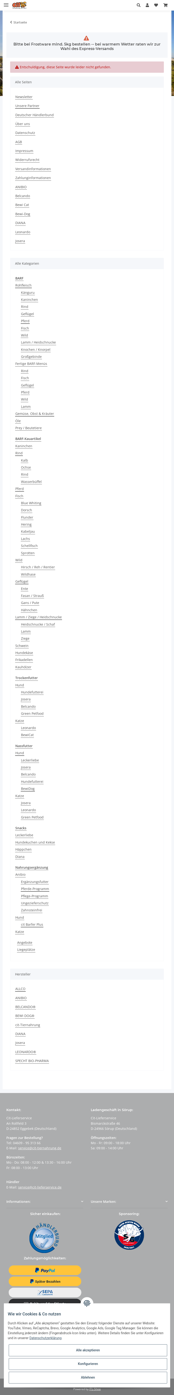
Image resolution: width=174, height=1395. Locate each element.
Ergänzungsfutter (35, 881)
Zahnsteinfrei (31, 910)
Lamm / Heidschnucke (38, 342)
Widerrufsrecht (27, 159)
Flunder (27, 517)
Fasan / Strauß (32, 595)
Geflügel (27, 314)
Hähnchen (29, 610)
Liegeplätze (26, 949)
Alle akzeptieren (88, 1350)
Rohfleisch (23, 285)
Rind (24, 306)
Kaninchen (29, 299)
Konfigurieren (88, 1364)
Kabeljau (28, 531)
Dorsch (26, 510)
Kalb (24, 460)
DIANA (20, 223)
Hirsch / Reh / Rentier (38, 567)
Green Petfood (32, 713)
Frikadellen (24, 659)
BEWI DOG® (24, 1015)
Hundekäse (24, 652)
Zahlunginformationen (33, 178)
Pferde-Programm (35, 889)
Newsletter (24, 97)
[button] (140, 5)
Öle (18, 421)
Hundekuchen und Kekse (35, 842)
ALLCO (20, 988)
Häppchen (23, 849)
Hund (19, 685)
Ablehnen (88, 1377)
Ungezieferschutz (35, 903)
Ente (24, 588)
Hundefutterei (32, 692)
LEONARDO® (25, 1052)
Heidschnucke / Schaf (38, 624)
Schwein (22, 645)
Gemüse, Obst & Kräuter (34, 413)
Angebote (24, 942)
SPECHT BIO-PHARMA (32, 1061)
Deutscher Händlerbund (34, 115)
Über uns (22, 124)
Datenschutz (25, 132)
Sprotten (28, 553)
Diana (20, 856)
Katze (19, 721)
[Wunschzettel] (156, 5)
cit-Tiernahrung (27, 1025)
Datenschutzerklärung (45, 1338)
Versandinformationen (33, 169)
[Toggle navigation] (6, 3)
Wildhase (28, 574)
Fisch (25, 328)
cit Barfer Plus (32, 924)
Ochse (26, 467)
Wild (24, 335)
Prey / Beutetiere (28, 428)
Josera (20, 241)
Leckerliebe (30, 760)
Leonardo (22, 232)
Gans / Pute (30, 602)
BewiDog (28, 788)
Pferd (25, 321)
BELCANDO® (25, 1007)
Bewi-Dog (22, 214)
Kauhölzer (23, 667)
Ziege (25, 638)
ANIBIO (21, 187)
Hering (26, 524)
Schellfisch (29, 545)
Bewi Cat (22, 205)
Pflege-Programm (34, 896)
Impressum (24, 151)
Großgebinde (31, 356)
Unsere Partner (27, 105)
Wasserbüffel (31, 481)
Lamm (26, 406)
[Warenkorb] (165, 5)
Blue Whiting (31, 503)
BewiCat (27, 735)
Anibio (20, 874)
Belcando (22, 196)
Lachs (25, 538)
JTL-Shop (95, 1389)
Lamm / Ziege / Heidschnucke (38, 617)
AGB (18, 142)
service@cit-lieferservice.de (40, 1187)
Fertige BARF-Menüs (31, 363)
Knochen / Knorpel (35, 349)
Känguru (28, 292)
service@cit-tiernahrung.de (39, 1148)
